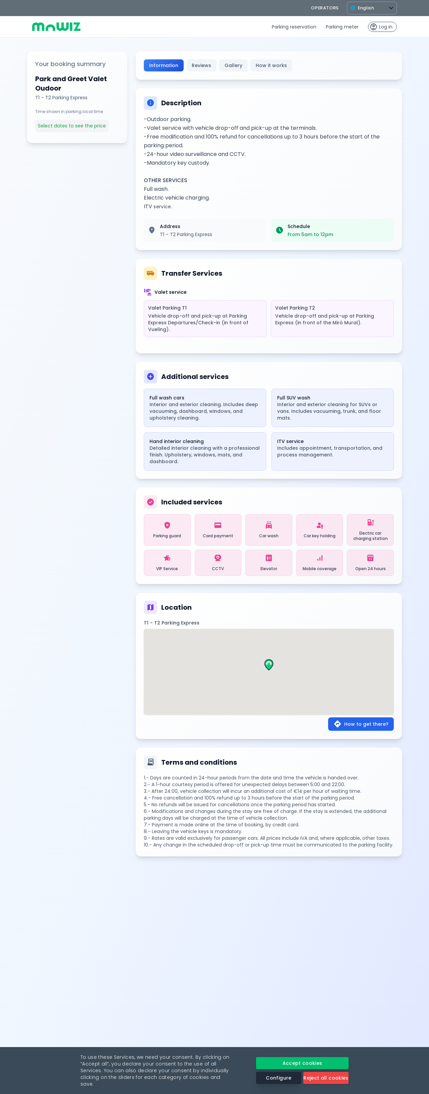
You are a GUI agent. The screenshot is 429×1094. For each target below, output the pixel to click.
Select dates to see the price (72, 125)
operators (325, 8)
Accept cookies (302, 1063)
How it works (271, 65)
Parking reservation (294, 26)
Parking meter (342, 26)
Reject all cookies (325, 1078)
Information (163, 65)
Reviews (201, 65)
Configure (278, 1078)
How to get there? (360, 724)
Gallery (233, 65)
